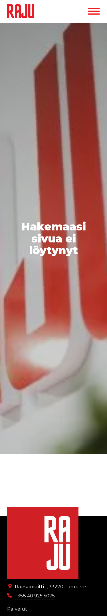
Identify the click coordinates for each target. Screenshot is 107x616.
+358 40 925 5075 (35, 596)
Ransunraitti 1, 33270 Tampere (50, 586)
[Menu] (94, 11)
